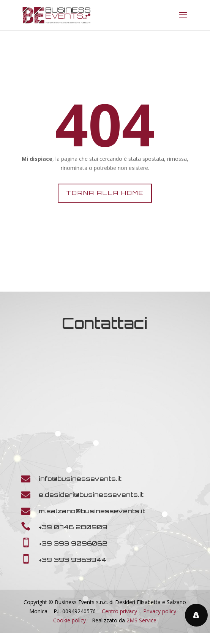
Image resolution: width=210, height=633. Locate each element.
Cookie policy (69, 620)
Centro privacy (119, 611)
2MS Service (141, 620)
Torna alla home (105, 193)
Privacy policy (159, 611)
